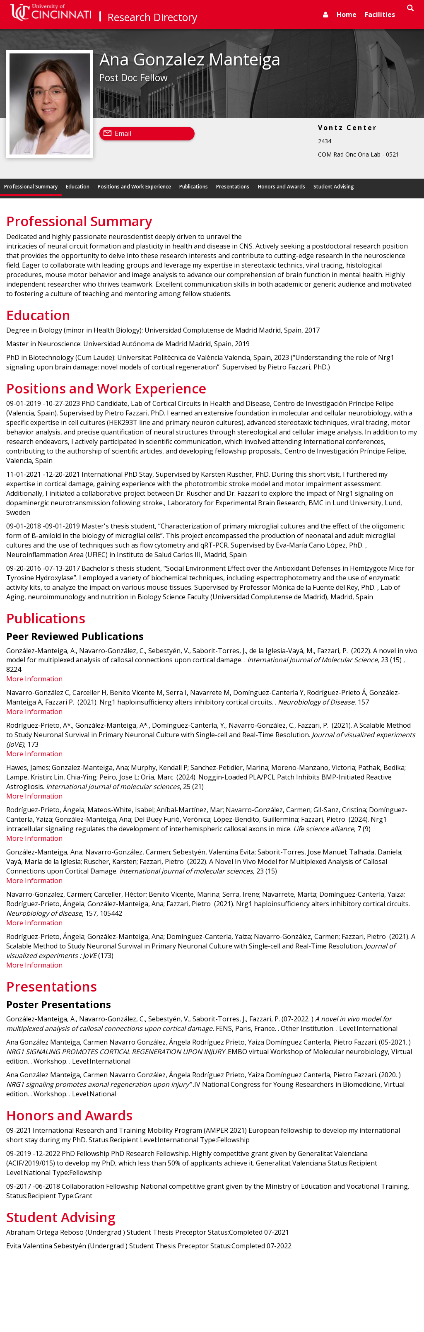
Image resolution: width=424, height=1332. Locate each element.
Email (123, 133)
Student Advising (333, 186)
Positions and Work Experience (134, 186)
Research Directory (153, 17)
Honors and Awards (281, 186)
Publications (193, 186)
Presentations (232, 186)
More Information (34, 678)
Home (347, 14)
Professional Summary (31, 186)
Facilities (380, 14)
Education (77, 186)
